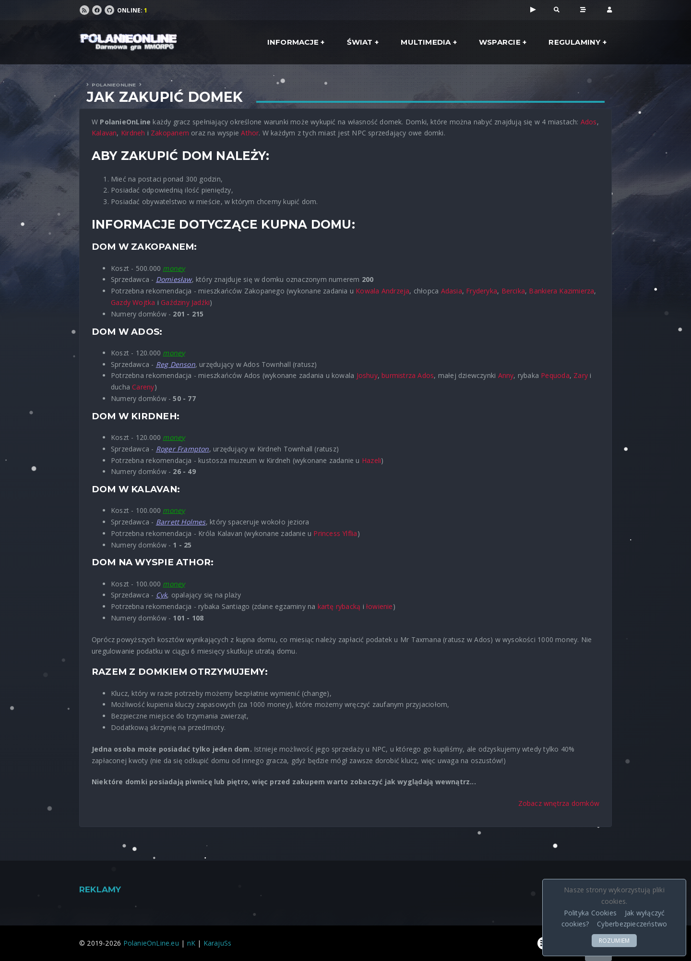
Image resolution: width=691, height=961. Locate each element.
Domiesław (174, 279)
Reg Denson (175, 364)
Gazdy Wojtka (133, 302)
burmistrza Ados (407, 375)
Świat (360, 42)
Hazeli (371, 460)
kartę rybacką (339, 606)
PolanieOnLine (114, 84)
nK (191, 943)
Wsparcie (500, 42)
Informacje (293, 42)
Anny (506, 375)
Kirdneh (133, 132)
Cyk (161, 594)
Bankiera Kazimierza (561, 290)
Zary (580, 375)
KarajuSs (217, 943)
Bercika (513, 290)
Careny (143, 386)
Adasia (451, 290)
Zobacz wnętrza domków (558, 803)
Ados (589, 121)
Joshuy (367, 375)
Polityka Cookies (590, 912)
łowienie (379, 606)
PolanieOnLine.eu (151, 943)
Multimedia (426, 42)
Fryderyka (481, 290)
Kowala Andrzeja (382, 290)
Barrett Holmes (181, 521)
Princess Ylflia (335, 533)
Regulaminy (574, 42)
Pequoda (555, 375)
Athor (250, 132)
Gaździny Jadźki (185, 302)
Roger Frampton (182, 448)
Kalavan (104, 132)
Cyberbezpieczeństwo (632, 923)
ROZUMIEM (614, 941)
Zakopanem (170, 132)
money (174, 268)
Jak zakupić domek (164, 97)
